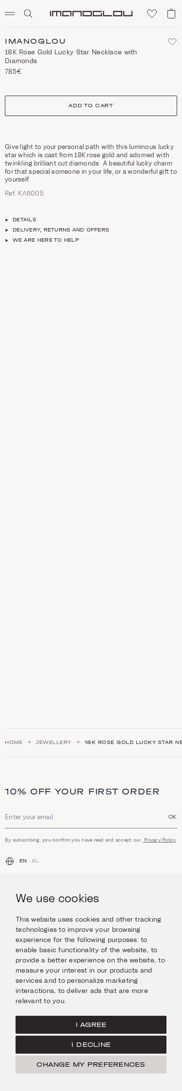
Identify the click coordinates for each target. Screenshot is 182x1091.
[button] (13, 13)
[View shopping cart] (171, 13)
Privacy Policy (159, 840)
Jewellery (53, 742)
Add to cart (90, 105)
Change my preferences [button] (90, 1064)
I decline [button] (91, 1045)
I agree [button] (91, 1025)
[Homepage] (91, 13)
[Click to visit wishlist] (152, 13)
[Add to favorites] (172, 42)
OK (172, 816)
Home (13, 742)
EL (35, 861)
